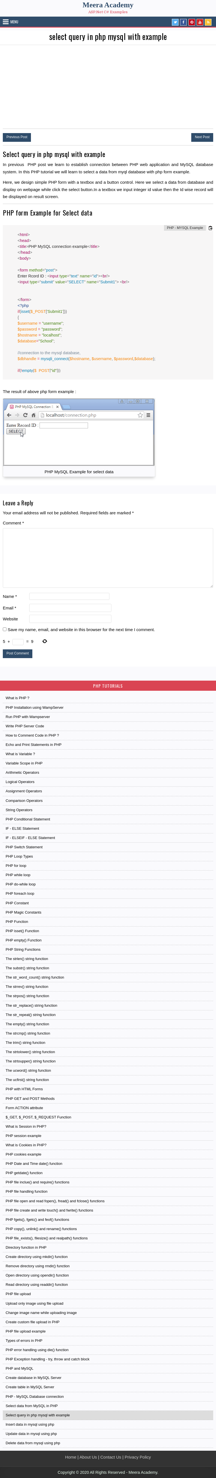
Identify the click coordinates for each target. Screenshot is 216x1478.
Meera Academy (107, 5)
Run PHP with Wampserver (28, 717)
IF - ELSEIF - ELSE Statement (30, 838)
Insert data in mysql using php (30, 1424)
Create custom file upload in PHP (32, 1322)
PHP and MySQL (19, 1368)
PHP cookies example (23, 1154)
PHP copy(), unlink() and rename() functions (41, 1229)
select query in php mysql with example (108, 36)
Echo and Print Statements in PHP (34, 745)
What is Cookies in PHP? (26, 1145)
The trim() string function (25, 1042)
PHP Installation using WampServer (35, 707)
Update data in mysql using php (31, 1434)
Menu (14, 21)
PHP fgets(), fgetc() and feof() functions (37, 1219)
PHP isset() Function (22, 931)
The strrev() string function (27, 986)
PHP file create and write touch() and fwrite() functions (49, 1210)
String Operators (19, 810)
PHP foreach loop (20, 893)
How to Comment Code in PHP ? (32, 735)
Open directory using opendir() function (37, 1275)
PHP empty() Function (24, 940)
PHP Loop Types (19, 856)
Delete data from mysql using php (33, 1443)
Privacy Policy (138, 1457)
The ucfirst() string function (27, 1080)
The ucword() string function (28, 1070)
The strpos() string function (27, 996)
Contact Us (110, 1457)
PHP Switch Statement (24, 847)
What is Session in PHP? (26, 1126)
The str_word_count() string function (35, 977)
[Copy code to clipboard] (210, 228)
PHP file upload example (26, 1331)
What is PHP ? (17, 698)
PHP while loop (18, 875)
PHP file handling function (27, 1191)
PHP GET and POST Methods (30, 1098)
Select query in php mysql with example (38, 1415)
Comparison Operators (24, 801)
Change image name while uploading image (41, 1313)
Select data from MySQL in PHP (32, 1406)
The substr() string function (27, 968)
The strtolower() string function (30, 1052)
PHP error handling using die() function (37, 1350)
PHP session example (23, 1136)
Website (10, 618)
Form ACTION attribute (24, 1108)
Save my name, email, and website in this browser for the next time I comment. (81, 629)
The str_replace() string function (31, 1005)
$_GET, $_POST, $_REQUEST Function (38, 1117)
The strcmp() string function (28, 1033)
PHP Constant (17, 903)
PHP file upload (18, 1294)
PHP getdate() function (24, 1173)
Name (10, 596)
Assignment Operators (24, 791)
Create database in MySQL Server (33, 1378)
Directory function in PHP (26, 1247)
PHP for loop (16, 866)
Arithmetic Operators (22, 772)
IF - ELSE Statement (22, 828)
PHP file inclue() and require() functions (37, 1182)
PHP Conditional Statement (28, 819)
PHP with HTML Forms (24, 1089)
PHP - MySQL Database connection (35, 1396)
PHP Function (17, 921)
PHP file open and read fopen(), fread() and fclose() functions (55, 1201)
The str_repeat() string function (31, 1015)
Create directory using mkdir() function (37, 1257)
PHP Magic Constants (23, 912)
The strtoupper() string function (31, 1061)
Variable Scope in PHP (24, 763)
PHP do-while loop (21, 884)
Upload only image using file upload (34, 1303)
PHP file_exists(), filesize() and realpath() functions (47, 1238)
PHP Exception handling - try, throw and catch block (47, 1359)
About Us (88, 1457)
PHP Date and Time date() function (34, 1163)
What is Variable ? (20, 754)
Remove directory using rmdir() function (38, 1266)
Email (9, 607)
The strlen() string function (27, 959)
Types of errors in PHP (24, 1340)
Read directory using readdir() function (37, 1284)
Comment (13, 523)
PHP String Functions (23, 949)
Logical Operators (20, 782)
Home (70, 1457)
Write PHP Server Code (25, 726)
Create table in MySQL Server (30, 1387)
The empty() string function (27, 1024)
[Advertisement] (108, 87)
